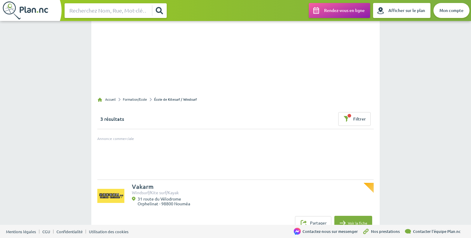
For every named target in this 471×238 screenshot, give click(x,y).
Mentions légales (21, 232)
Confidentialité (69, 232)
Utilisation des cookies (109, 232)
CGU (46, 232)
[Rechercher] (159, 10)
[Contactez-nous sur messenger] (328, 231)
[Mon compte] (451, 10)
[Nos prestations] (383, 231)
